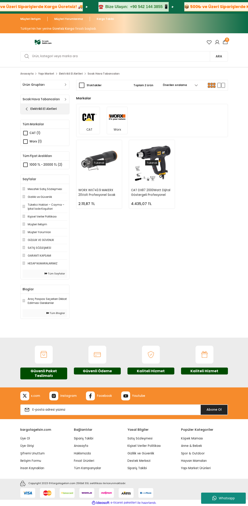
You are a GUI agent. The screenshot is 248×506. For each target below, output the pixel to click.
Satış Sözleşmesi (139, 438)
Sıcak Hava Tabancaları (103, 73)
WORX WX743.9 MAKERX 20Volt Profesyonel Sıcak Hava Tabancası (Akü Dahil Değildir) (98, 192)
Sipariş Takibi (83, 438)
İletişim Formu (30, 461)
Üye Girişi (27, 446)
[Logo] (43, 42)
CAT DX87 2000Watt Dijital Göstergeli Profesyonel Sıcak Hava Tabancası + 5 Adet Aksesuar (150, 192)
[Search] (124, 56)
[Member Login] (217, 42)
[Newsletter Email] (124, 409)
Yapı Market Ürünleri (196, 468)
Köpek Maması (192, 438)
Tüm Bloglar (55, 313)
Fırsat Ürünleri (84, 461)
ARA (219, 56)
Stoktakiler (94, 85)
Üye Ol (25, 438)
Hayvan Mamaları (194, 461)
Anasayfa (81, 446)
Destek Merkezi (138, 461)
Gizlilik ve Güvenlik (140, 453)
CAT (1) (34, 133)
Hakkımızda (82, 453)
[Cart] (225, 42)
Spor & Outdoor (193, 453)
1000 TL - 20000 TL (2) (45, 165)
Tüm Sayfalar (55, 273)
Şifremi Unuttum (32, 453)
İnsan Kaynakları (32, 468)
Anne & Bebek (191, 446)
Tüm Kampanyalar (87, 468)
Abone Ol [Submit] (214, 409)
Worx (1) (35, 141)
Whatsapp (223, 498)
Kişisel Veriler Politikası (144, 446)
